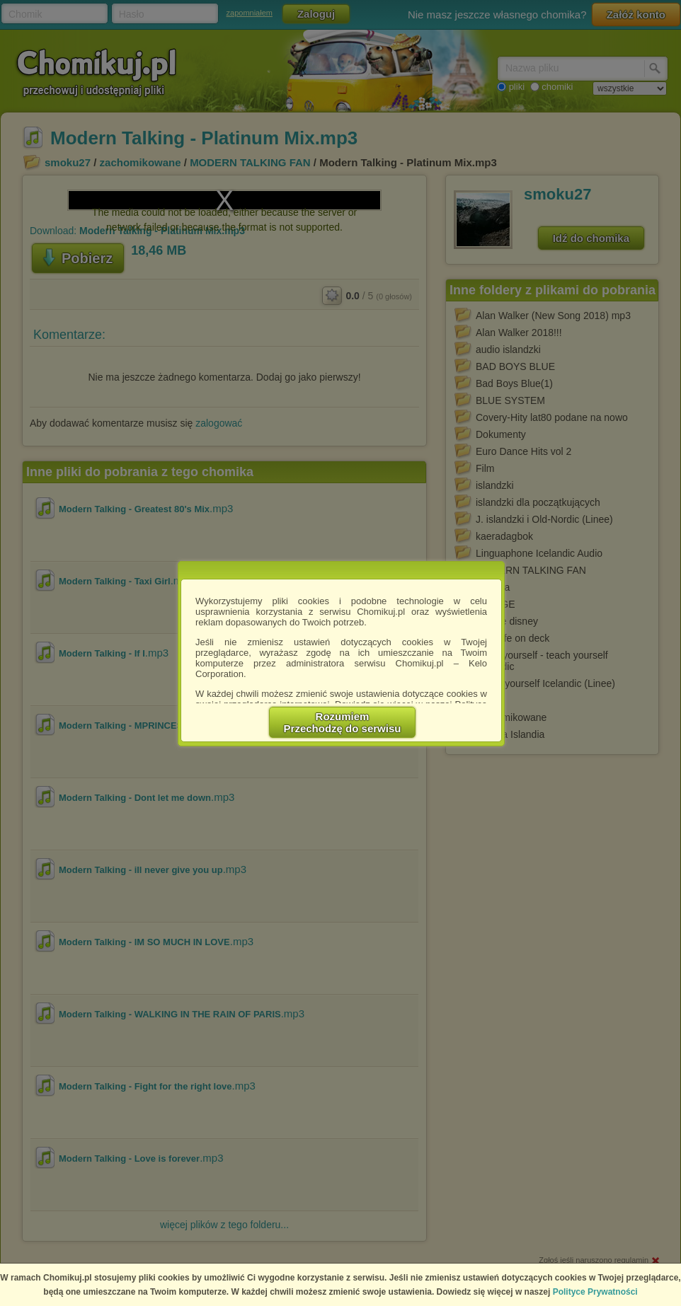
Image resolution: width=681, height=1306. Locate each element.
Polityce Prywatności (595, 1292)
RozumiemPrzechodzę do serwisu (342, 722)
